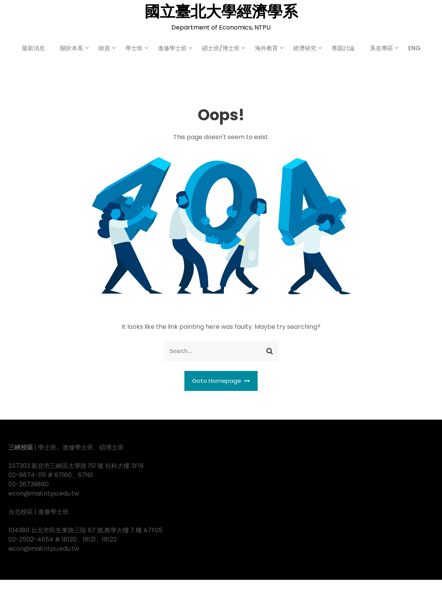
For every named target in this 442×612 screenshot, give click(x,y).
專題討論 (343, 48)
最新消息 (33, 48)
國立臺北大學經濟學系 (221, 11)
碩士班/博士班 (221, 48)
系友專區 (381, 48)
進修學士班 (172, 48)
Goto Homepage (221, 381)
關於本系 (71, 48)
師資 (104, 48)
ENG (414, 48)
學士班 (134, 48)
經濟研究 (304, 48)
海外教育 (266, 48)
